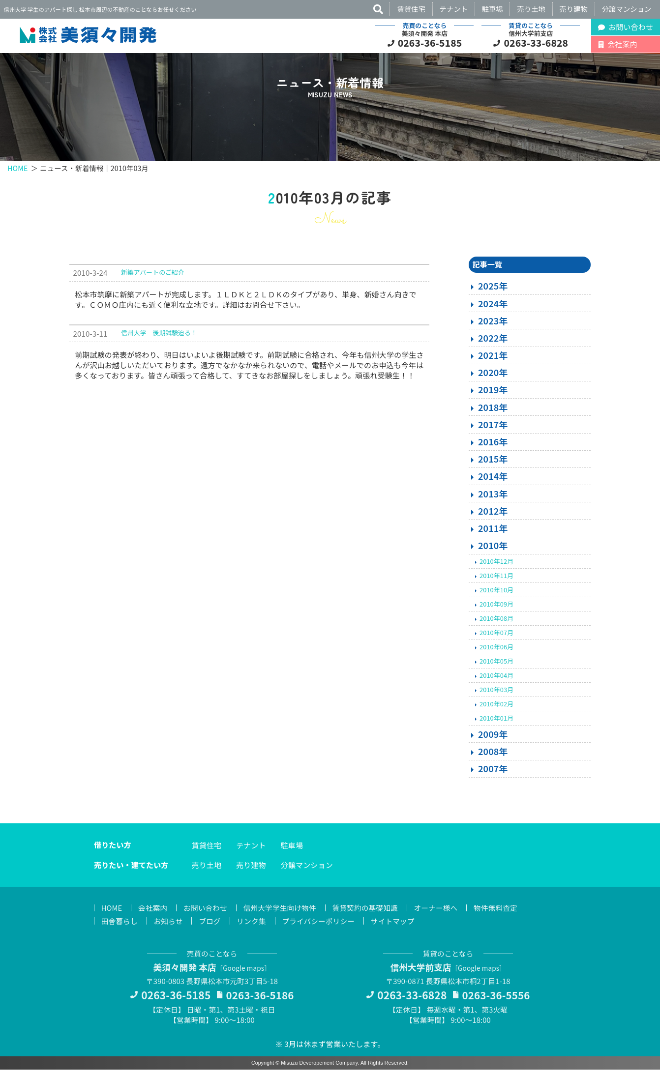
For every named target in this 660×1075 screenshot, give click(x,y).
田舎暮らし (120, 925)
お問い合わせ (207, 911)
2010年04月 (496, 678)
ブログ (212, 925)
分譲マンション (627, 8)
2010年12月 (496, 564)
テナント (454, 8)
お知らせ (169, 925)
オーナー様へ (443, 911)
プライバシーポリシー (323, 925)
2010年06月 (496, 650)
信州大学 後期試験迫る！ (159, 336)
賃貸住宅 (411, 8)
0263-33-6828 (536, 43)
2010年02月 (496, 707)
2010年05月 (496, 664)
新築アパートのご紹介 (152, 275)
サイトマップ (399, 925)
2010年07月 (496, 635)
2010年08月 (496, 621)
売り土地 (531, 8)
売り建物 (574, 8)
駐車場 (492, 8)
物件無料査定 (504, 911)
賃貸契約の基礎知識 (371, 911)
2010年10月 (496, 593)
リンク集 (255, 925)
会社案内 (154, 911)
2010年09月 (496, 607)
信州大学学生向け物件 (284, 911)
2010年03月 (496, 692)
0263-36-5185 (430, 43)
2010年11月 (496, 578)
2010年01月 (496, 721)
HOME (17, 168)
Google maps (244, 972)
